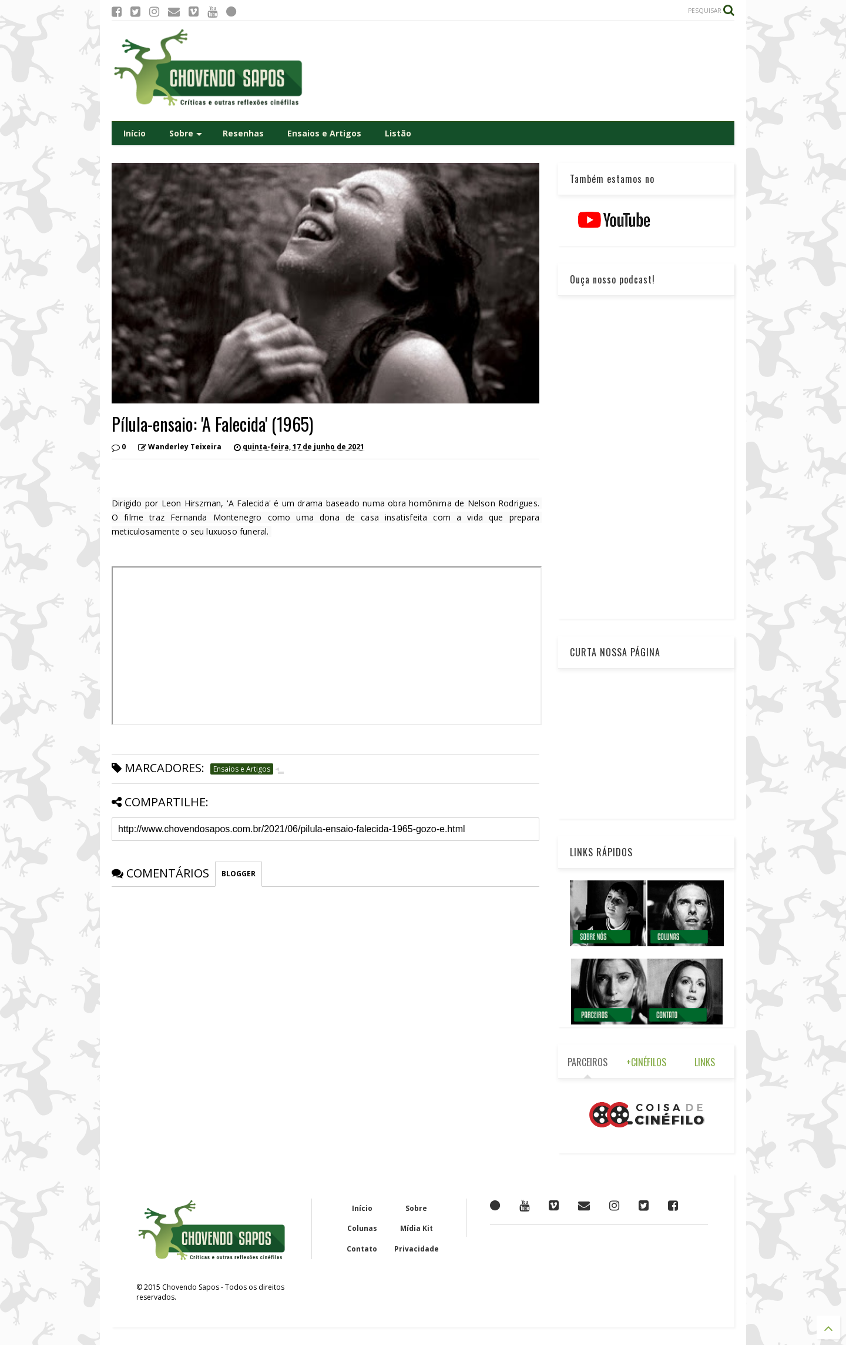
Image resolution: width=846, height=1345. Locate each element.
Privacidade (416, 1249)
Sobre (185, 133)
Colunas (362, 1228)
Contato (362, 1249)
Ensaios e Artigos (324, 133)
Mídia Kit (416, 1228)
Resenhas (243, 133)
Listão (398, 133)
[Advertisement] (520, 71)
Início (134, 133)
